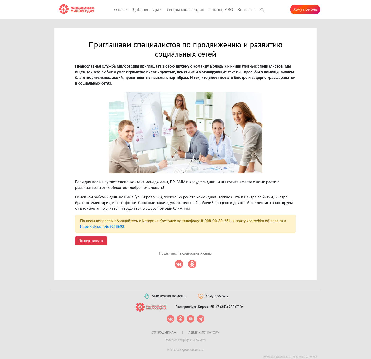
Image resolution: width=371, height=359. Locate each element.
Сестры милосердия (185, 9)
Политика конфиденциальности (185, 340)
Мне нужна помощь (164, 296)
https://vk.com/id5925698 (102, 226)
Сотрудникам (164, 332)
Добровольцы (146, 9)
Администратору (203, 332)
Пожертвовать (91, 241)
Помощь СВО (221, 9)
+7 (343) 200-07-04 (230, 307)
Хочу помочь (305, 9)
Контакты (246, 9)
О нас (119, 9)
